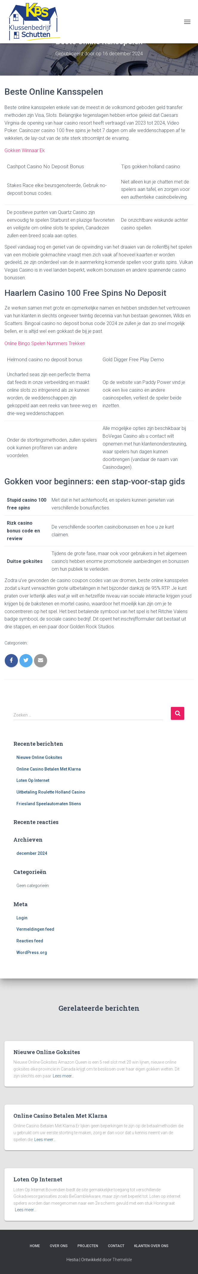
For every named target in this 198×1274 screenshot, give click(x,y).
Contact (116, 1246)
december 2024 (31, 853)
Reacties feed (29, 940)
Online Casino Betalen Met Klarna (48, 769)
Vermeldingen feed (35, 929)
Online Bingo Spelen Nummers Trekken (44, 343)
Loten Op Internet (32, 780)
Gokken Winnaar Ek (24, 150)
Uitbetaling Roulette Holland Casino (50, 792)
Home (35, 1246)
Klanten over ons (151, 1246)
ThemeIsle (122, 1259)
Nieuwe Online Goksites (39, 757)
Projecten (88, 1246)
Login (21, 917)
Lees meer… (63, 1076)
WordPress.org (31, 952)
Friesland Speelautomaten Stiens (48, 803)
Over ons (59, 1246)
